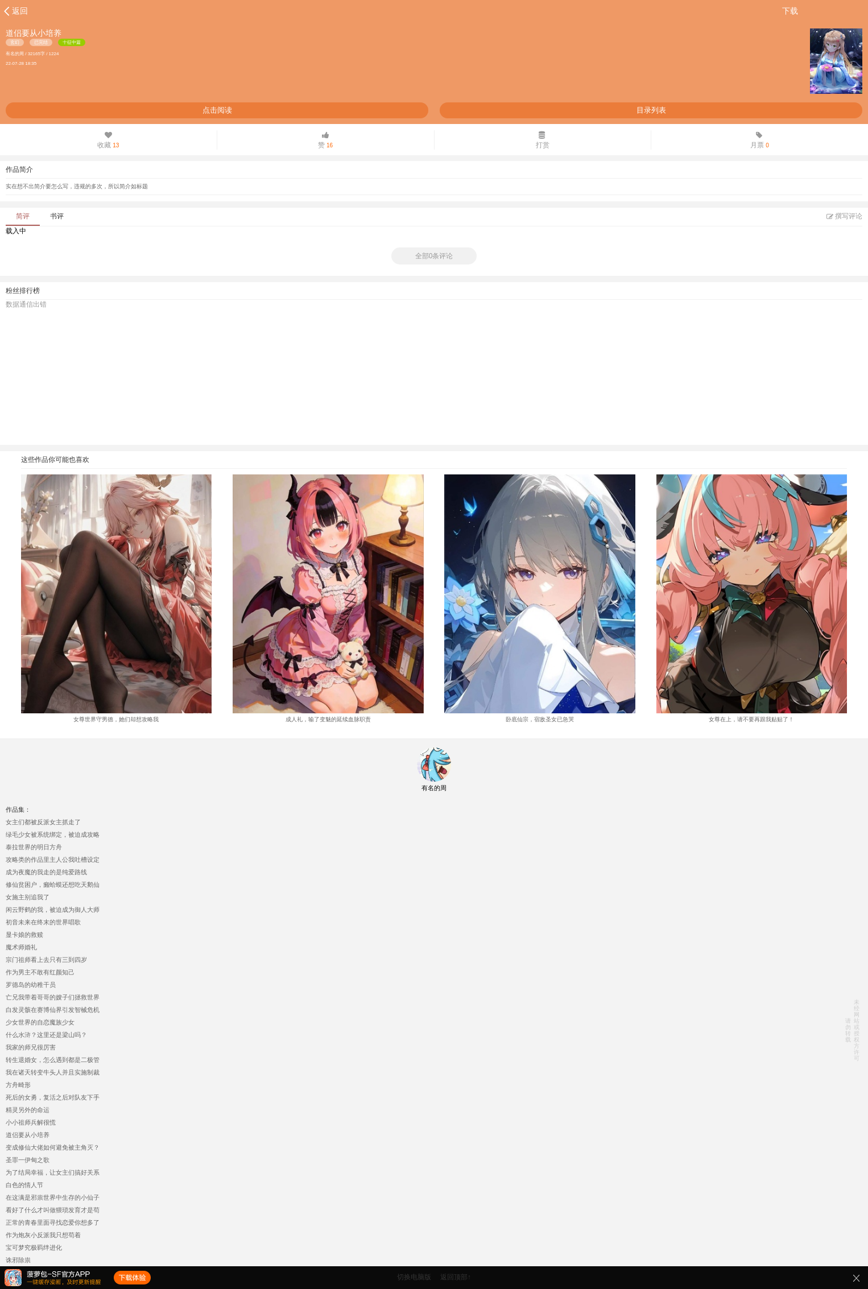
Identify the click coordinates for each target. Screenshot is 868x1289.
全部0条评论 (434, 256)
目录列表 (651, 110)
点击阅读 (217, 110)
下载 (790, 10)
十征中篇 (72, 42)
